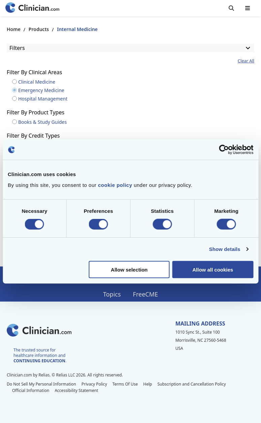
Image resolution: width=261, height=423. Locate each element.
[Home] (32, 8)
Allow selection (129, 269)
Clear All (246, 60)
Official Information (30, 390)
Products (39, 29)
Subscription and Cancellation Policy (191, 384)
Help (147, 384)
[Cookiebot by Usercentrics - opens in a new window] (223, 150)
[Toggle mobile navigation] (247, 8)
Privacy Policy (94, 384)
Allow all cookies (212, 269)
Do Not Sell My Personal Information (41, 384)
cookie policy (115, 185)
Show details (224, 249)
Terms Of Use (125, 384)
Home (14, 29)
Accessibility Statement (76, 390)
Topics (112, 294)
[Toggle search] (231, 8)
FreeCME (145, 294)
